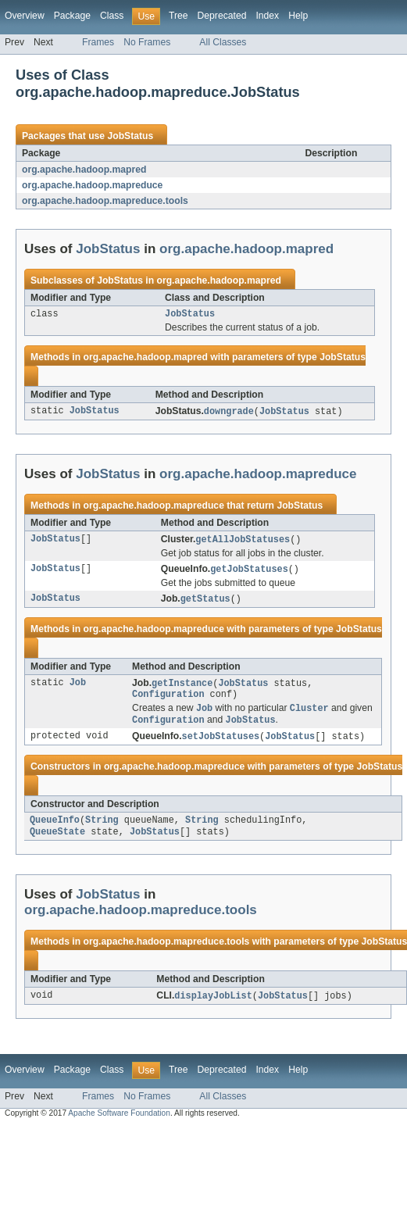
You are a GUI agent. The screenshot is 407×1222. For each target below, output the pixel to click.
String (102, 830)
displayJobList (213, 1008)
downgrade (229, 413)
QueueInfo (55, 830)
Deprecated (222, 15)
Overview (25, 15)
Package (72, 15)
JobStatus (130, 135)
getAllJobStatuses (242, 542)
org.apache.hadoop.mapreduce (92, 185)
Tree (178, 15)
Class (111, 15)
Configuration (168, 701)
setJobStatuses (221, 745)
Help (298, 15)
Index (267, 15)
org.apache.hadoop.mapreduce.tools (105, 200)
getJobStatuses (249, 572)
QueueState (57, 843)
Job (78, 688)
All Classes (222, 42)
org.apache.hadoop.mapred (84, 169)
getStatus (205, 603)
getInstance (182, 688)
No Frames (146, 42)
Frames (98, 42)
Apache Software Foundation (119, 1125)
